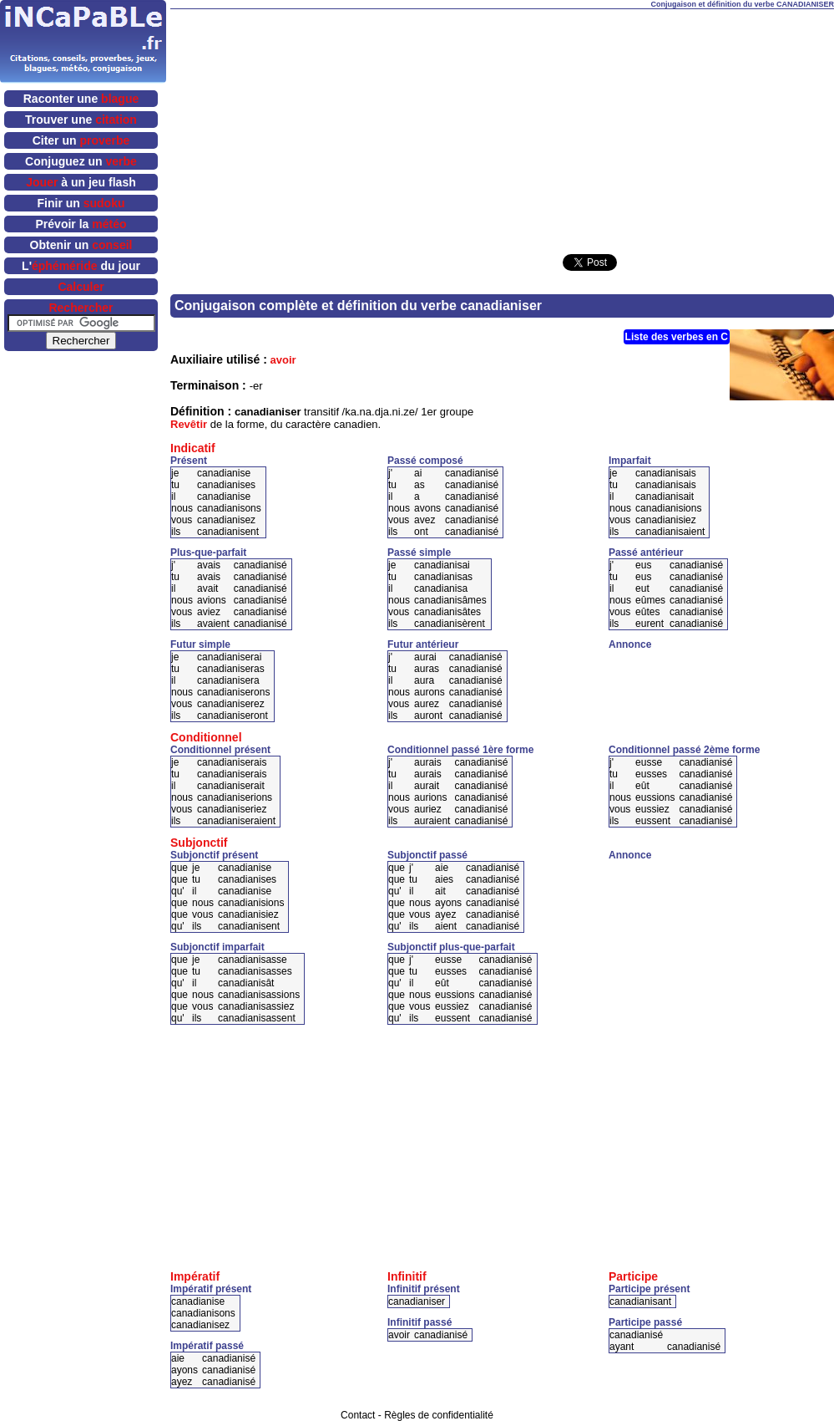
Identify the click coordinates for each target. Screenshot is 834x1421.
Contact (358, 1415)
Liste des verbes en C (676, 337)
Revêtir (188, 424)
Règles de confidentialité (438, 1415)
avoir (283, 360)
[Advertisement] (474, 126)
